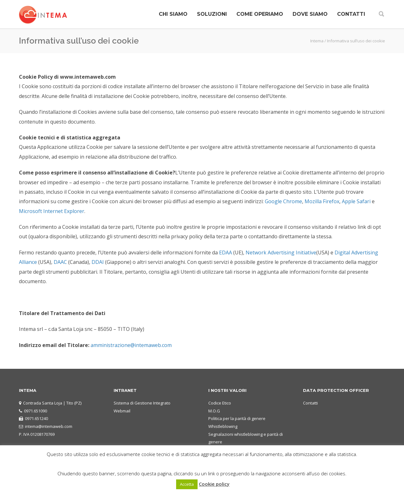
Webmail (122, 411)
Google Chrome (283, 201)
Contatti (310, 403)
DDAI (98, 262)
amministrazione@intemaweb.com (131, 345)
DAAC (60, 262)
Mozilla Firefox (322, 201)
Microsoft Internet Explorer (51, 211)
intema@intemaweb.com (48, 426)
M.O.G (214, 411)
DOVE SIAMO (310, 14)
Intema (317, 41)
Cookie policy (214, 484)
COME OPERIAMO (259, 14)
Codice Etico (219, 403)
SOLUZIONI (212, 14)
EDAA (225, 252)
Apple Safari (356, 201)
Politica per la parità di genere (236, 418)
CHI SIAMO (173, 14)
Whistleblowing (222, 426)
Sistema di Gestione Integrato (142, 403)
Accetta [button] (187, 484)
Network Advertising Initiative (281, 252)
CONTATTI (351, 14)
